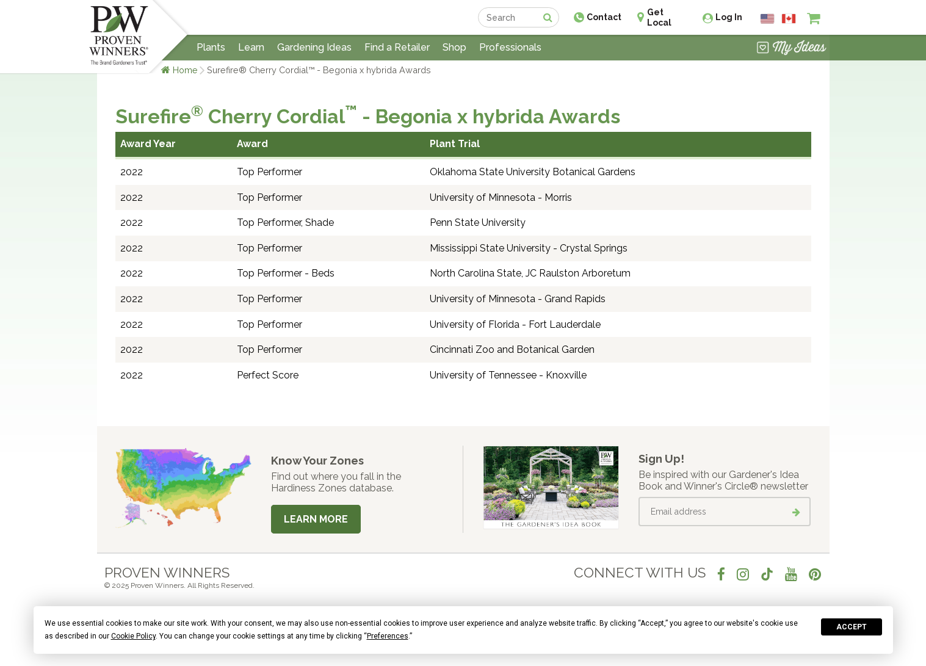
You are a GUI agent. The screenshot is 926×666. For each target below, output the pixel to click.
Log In (728, 17)
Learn (251, 47)
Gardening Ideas (314, 47)
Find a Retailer (397, 47)
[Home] (119, 36)
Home (185, 70)
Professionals (510, 47)
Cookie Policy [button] (133, 636)
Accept (851, 627)
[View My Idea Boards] (791, 49)
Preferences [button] (387, 636)
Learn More (316, 519)
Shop (454, 47)
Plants (211, 47)
